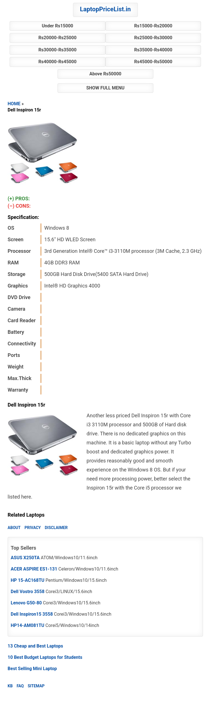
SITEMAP (36, 686)
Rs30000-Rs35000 (57, 49)
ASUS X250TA (25, 557)
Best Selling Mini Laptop (32, 668)
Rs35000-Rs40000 (153, 49)
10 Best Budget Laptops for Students (45, 657)
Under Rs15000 (57, 25)
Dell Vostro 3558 (28, 591)
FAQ (20, 686)
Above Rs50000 (105, 73)
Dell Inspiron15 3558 (32, 614)
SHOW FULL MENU (105, 88)
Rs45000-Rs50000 (153, 61)
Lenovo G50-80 (26, 603)
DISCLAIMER (56, 527)
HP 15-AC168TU (27, 580)
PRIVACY (33, 527)
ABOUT (14, 527)
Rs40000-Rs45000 (57, 61)
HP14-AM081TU (27, 625)
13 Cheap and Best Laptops (35, 646)
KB (10, 686)
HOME (14, 103)
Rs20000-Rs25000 (57, 37)
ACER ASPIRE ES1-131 (34, 569)
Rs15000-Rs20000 (153, 25)
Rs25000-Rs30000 (153, 37)
